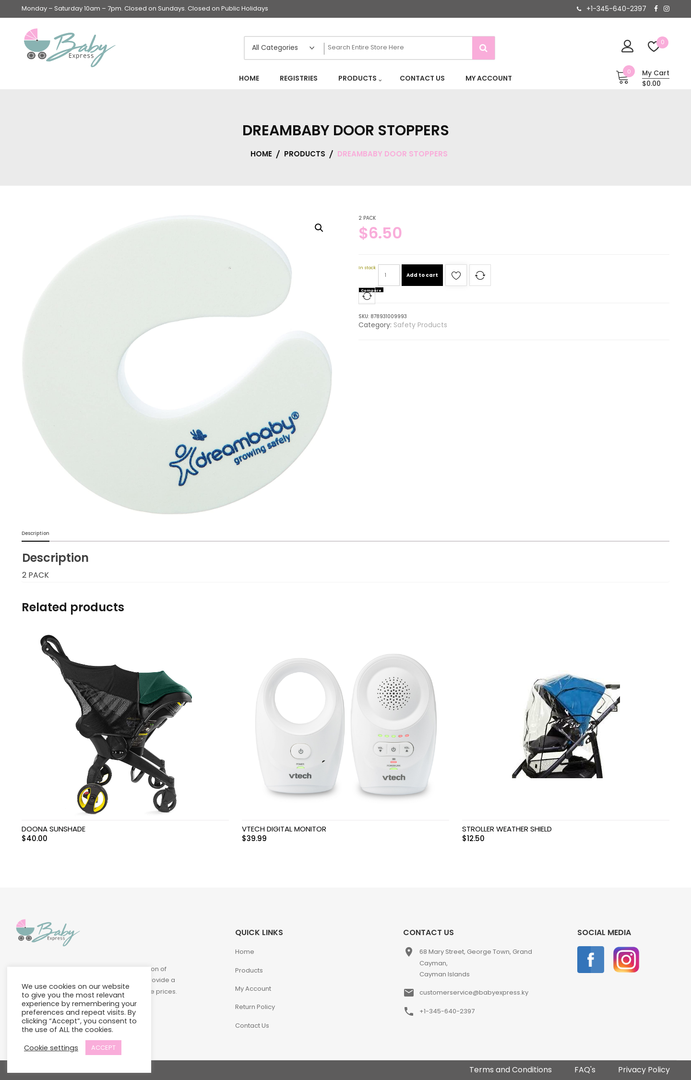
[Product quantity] (389, 275)
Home (244, 951)
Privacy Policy (644, 1069)
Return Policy (255, 1006)
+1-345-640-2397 (616, 8)
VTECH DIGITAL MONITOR (284, 828)
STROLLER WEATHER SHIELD (507, 828)
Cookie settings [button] (51, 1048)
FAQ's (585, 1069)
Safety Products (420, 325)
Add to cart (422, 275)
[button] (319, 228)
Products (249, 970)
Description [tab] (35, 533)
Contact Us (252, 1025)
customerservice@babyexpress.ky (473, 992)
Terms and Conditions (510, 1069)
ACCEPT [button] (103, 1047)
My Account (253, 988)
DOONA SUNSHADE (53, 828)
